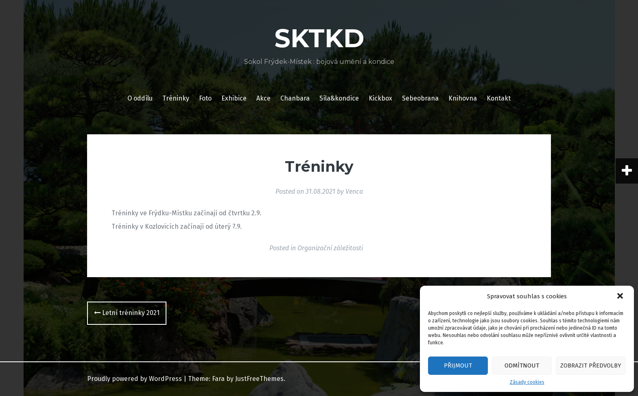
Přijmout (458, 365)
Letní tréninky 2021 (127, 313)
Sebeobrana (420, 98)
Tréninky (175, 98)
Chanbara (295, 98)
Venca (354, 191)
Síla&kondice (339, 98)
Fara (218, 379)
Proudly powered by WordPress (134, 379)
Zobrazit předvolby (590, 365)
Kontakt (499, 98)
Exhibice (234, 98)
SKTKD (319, 38)
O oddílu (140, 98)
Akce (263, 98)
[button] (621, 297)
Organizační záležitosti (330, 248)
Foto (205, 98)
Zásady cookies (527, 382)
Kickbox (380, 98)
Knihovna (462, 98)
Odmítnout (522, 365)
